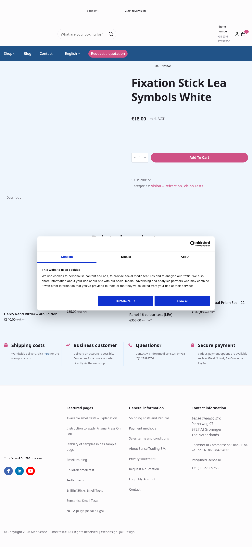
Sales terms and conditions (149, 438)
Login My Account (142, 479)
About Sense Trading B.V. (147, 448)
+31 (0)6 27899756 (205, 468)
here (47, 353)
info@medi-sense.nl (206, 460)
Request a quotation (144, 469)
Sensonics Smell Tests (82, 500)
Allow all (182, 301)
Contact (46, 53)
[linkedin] (19, 471)
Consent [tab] (67, 256)
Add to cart (199, 157)
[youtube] (30, 471)
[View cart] (243, 34)
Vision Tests (193, 186)
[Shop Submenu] (14, 53)
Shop (8, 53)
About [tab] (185, 256)
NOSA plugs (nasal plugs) (85, 511)
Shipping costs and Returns (149, 418)
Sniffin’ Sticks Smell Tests (85, 490)
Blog (27, 53)
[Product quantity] (140, 157)
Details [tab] (126, 256)
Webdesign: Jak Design (118, 532)
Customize (125, 301)
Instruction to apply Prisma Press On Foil (93, 431)
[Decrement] (134, 158)
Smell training (77, 460)
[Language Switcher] (78, 53)
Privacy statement (142, 459)
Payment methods (142, 428)
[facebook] (8, 471)
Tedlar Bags (75, 480)
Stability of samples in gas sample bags (91, 447)
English (69, 53)
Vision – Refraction (166, 186)
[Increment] (145, 158)
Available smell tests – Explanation (92, 418)
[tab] (15, 197)
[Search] (111, 34)
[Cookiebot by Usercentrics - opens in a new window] (193, 244)
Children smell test (80, 470)
